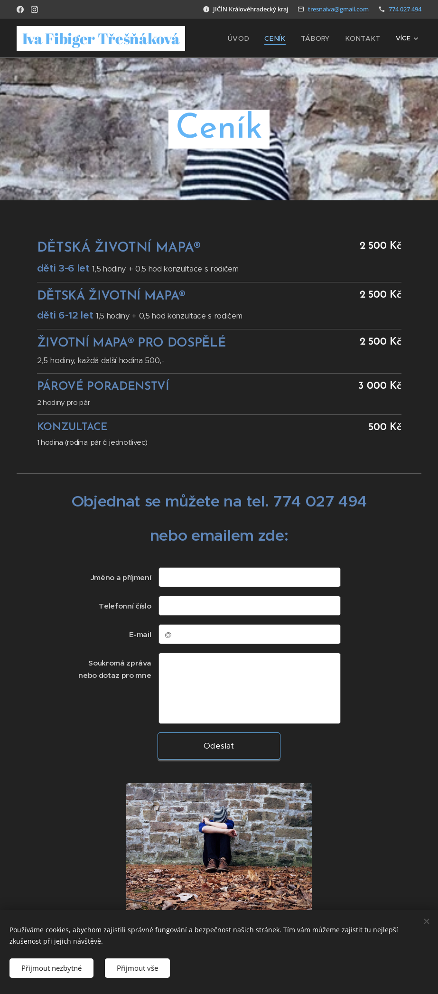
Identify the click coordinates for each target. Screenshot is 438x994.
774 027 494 (405, 9)
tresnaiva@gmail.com (338, 9)
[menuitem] (251, 38)
